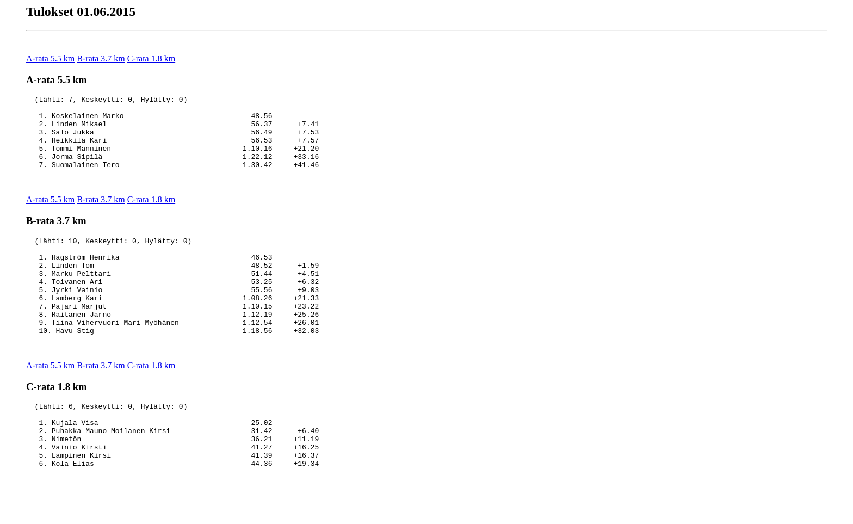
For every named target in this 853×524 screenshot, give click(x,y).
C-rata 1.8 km (151, 58)
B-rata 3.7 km (101, 58)
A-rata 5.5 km (50, 58)
